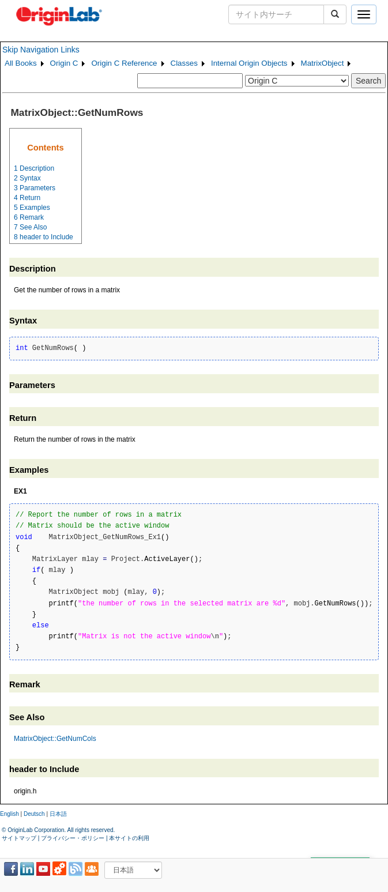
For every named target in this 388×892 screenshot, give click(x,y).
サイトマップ (19, 838)
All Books (21, 63)
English (9, 814)
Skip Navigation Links (41, 49)
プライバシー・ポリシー (72, 838)
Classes (184, 63)
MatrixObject (322, 63)
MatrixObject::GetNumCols (55, 739)
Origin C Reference (124, 63)
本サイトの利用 (129, 838)
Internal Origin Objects (249, 63)
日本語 (58, 814)
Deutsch (34, 814)
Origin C (64, 63)
